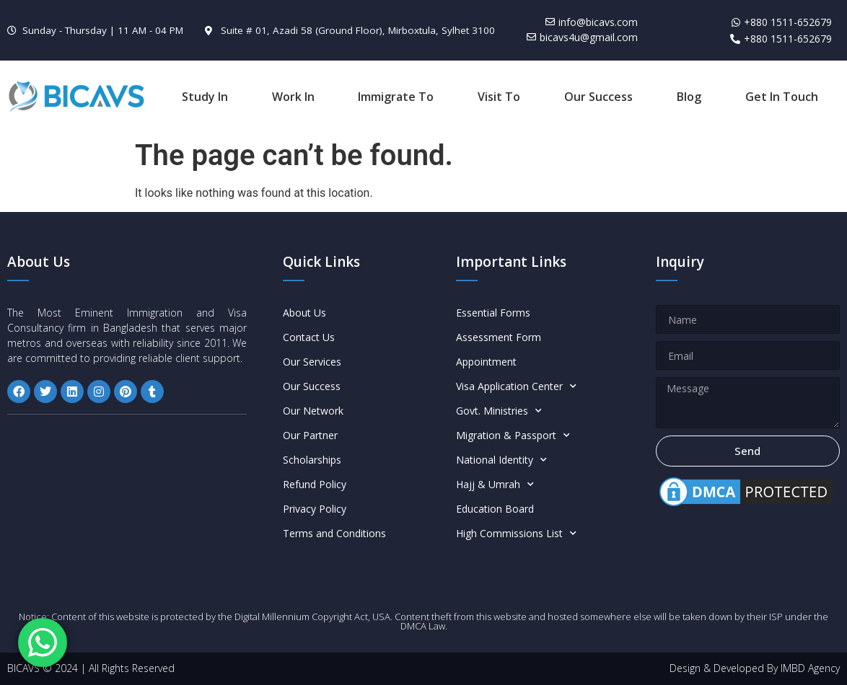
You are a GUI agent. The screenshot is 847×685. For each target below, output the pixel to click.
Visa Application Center (516, 386)
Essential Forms (493, 312)
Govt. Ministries (499, 411)
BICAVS (23, 668)
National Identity (501, 460)
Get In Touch (781, 97)
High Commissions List (516, 534)
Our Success (598, 97)
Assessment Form (498, 337)
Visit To (499, 97)
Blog (689, 97)
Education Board (495, 509)
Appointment (486, 361)
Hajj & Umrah (495, 484)
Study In (205, 97)
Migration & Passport (513, 435)
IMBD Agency (810, 668)
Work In (293, 97)
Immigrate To (396, 97)
